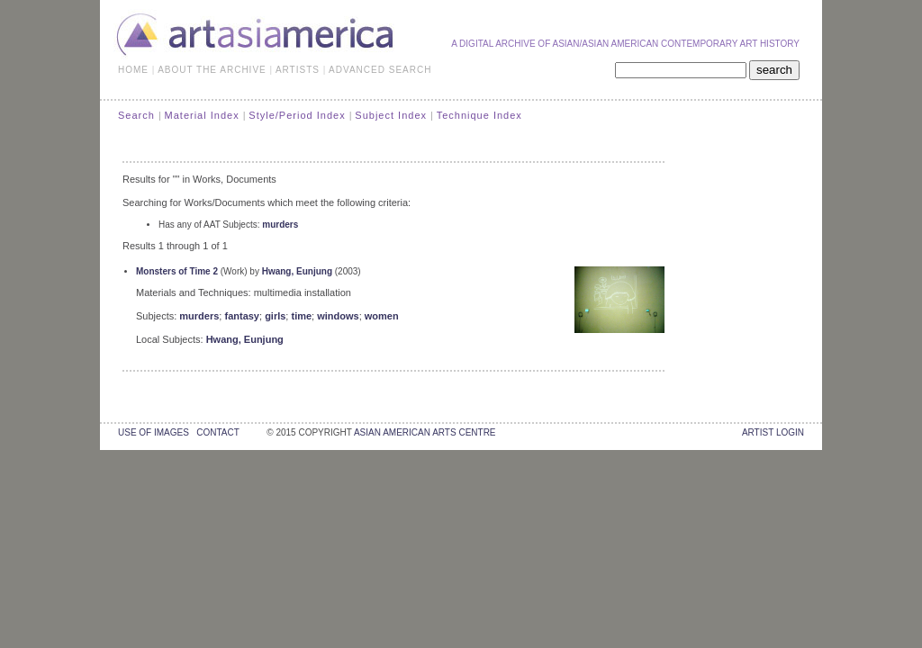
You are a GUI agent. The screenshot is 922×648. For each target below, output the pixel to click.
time (301, 315)
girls (275, 315)
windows (337, 315)
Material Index (202, 115)
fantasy (241, 315)
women (382, 315)
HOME (133, 70)
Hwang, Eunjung (297, 271)
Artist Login (773, 432)
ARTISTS (298, 70)
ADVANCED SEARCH (380, 70)
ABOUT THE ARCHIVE (212, 70)
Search (136, 115)
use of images (153, 432)
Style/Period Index (297, 115)
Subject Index (391, 115)
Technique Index (479, 115)
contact (217, 432)
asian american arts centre (425, 432)
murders (280, 225)
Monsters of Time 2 (177, 271)
